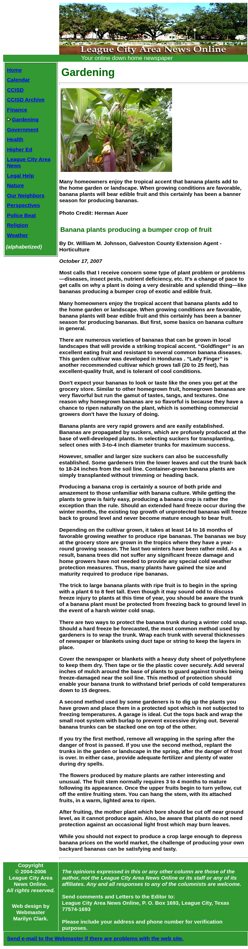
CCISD (15, 90)
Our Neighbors (26, 195)
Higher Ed (19, 149)
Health (15, 139)
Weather (17, 235)
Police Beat (21, 215)
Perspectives (23, 205)
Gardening (23, 119)
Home (14, 70)
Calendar (18, 80)
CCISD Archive (26, 100)
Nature (15, 185)
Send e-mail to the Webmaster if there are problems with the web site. (95, 938)
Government (22, 129)
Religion (17, 225)
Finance (17, 110)
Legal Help (20, 176)
